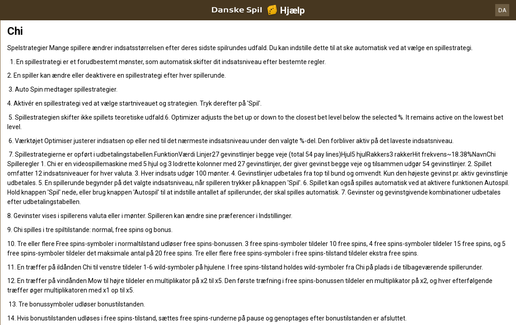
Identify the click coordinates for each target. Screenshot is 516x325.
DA (502, 10)
